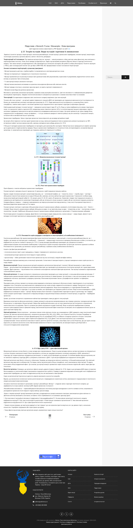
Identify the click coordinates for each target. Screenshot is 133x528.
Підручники (97, 488)
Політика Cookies (82, 522)
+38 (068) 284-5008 (41, 505)
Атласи (70, 474)
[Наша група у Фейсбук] (62, 514)
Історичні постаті (99, 501)
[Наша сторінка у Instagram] (71, 514)
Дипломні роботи (66, 524)
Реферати (71, 497)
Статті (70, 501)
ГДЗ (69, 479)
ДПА (69, 483)
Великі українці (98, 497)
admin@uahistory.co (41, 502)
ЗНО (69, 488)
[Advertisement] (50, 29)
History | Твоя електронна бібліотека (66, 520)
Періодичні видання (100, 483)
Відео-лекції (71, 492)
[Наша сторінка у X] (66, 514)
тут (69, 49)
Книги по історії (98, 474)
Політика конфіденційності (68, 522)
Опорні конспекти (99, 479)
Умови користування (52, 522)
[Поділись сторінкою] (111, 3)
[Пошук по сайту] (115, 3)
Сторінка (22, 415)
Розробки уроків (99, 492)
